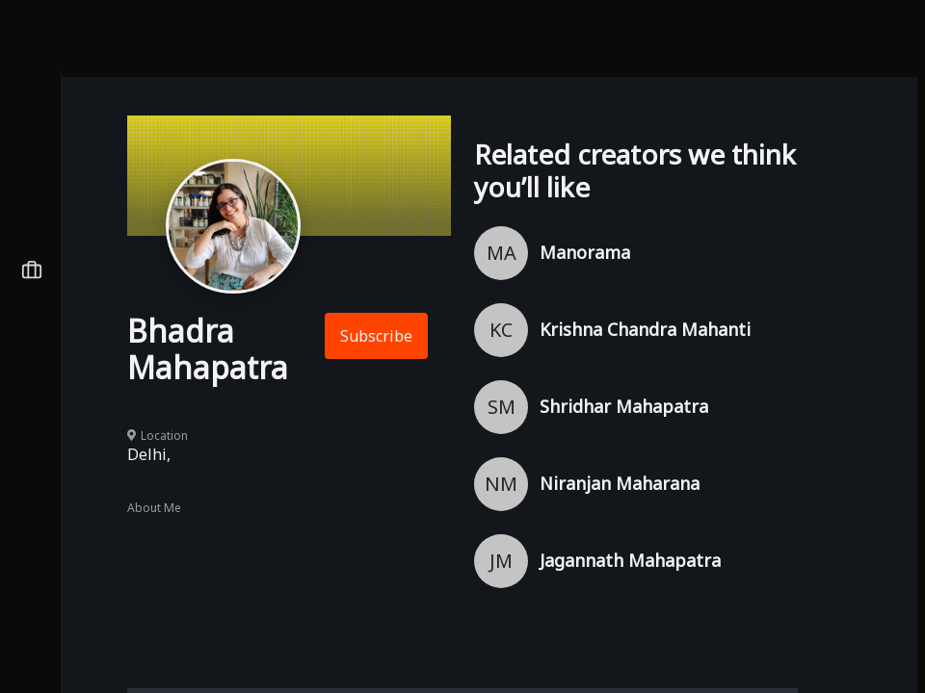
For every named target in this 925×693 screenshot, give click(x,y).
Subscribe (376, 335)
